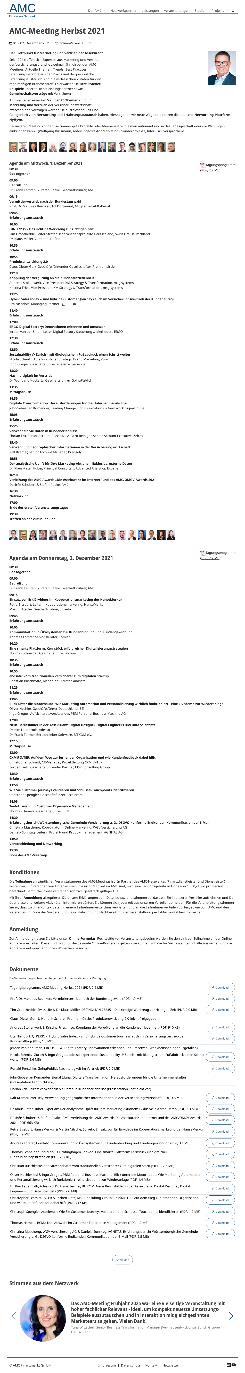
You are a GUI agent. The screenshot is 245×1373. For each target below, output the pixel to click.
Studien (201, 10)
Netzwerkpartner (123, 10)
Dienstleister (214, 881)
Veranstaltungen (177, 10)
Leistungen (150, 10)
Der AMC (95, 10)
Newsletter (170, 1365)
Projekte (218, 10)
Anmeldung (33, 897)
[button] (14, 1315)
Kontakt (151, 1365)
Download (220, 987)
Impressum (107, 1365)
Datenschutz (116, 897)
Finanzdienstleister (182, 881)
